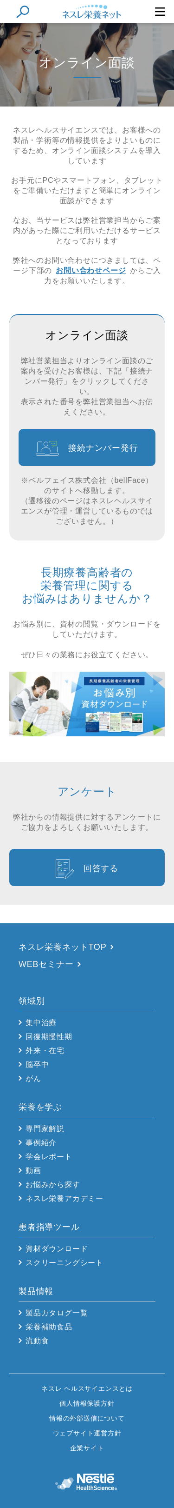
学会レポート (49, 1157)
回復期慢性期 (49, 1037)
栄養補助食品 (49, 1327)
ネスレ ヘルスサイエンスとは (87, 1388)
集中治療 (41, 1023)
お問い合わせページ (91, 270)
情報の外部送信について (87, 1418)
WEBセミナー (46, 964)
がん (33, 1078)
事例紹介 (41, 1143)
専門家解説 (45, 1129)
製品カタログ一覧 (57, 1313)
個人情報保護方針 (86, 1403)
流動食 (37, 1341)
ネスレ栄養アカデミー (64, 1198)
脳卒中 (37, 1064)
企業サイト (87, 1448)
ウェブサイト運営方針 (87, 1433)
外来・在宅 (45, 1050)
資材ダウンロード (57, 1249)
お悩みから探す (53, 1184)
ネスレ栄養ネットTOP (62, 947)
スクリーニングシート (64, 1263)
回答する (101, 868)
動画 (33, 1170)
